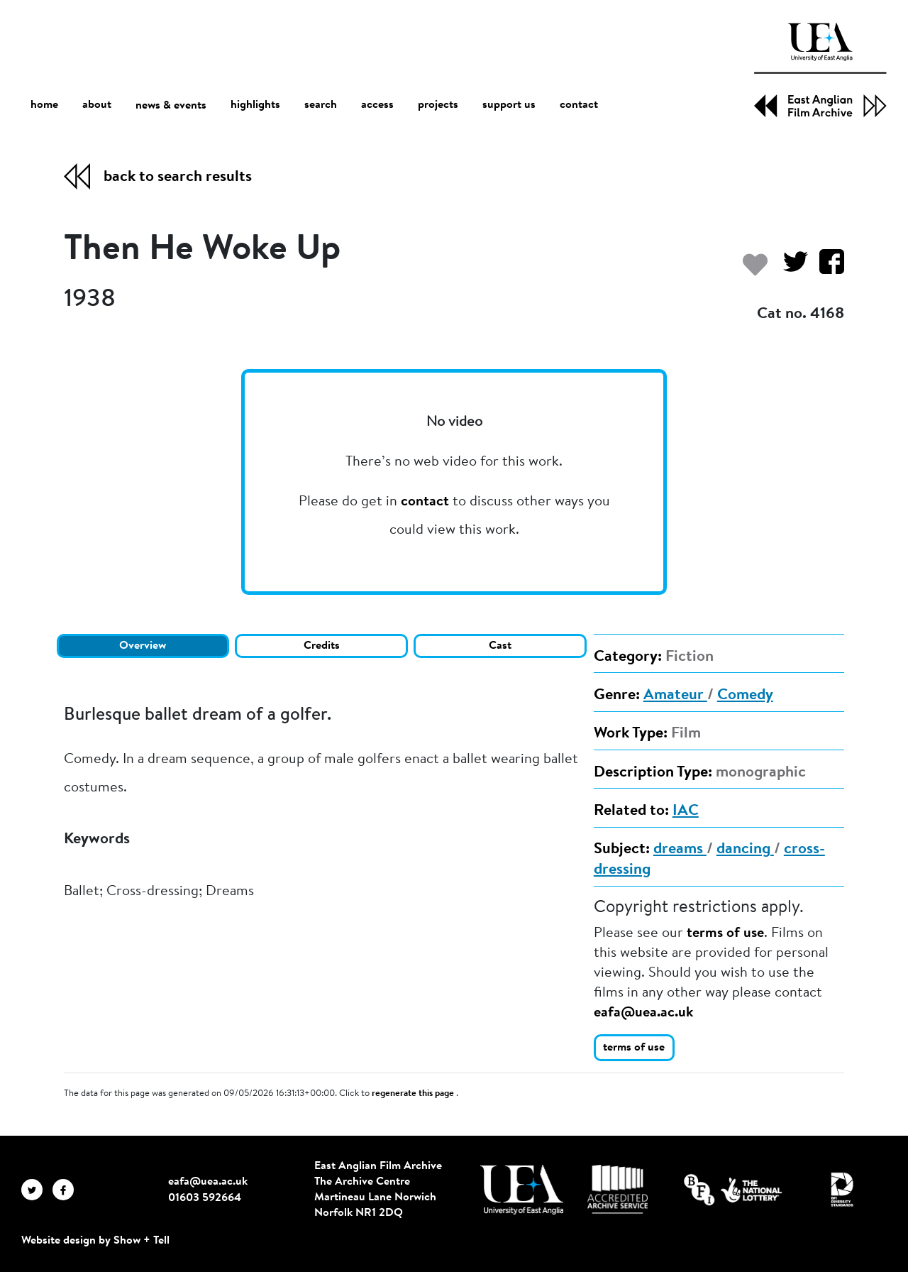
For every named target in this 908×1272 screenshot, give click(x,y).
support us (509, 105)
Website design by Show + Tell (95, 1240)
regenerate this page (414, 1094)
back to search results (178, 177)
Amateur (675, 695)
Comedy (745, 695)
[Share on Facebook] (826, 268)
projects (438, 105)
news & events (171, 105)
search (320, 105)
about (97, 105)
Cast (500, 646)
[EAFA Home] (820, 70)
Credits (322, 646)
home (44, 105)
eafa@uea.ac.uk (643, 1013)
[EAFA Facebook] (66, 1189)
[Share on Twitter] (790, 268)
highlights (255, 105)
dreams (680, 849)
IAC (685, 811)
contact (578, 105)
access (377, 105)
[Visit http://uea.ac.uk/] (521, 1190)
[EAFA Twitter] (36, 1189)
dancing (745, 849)
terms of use (725, 933)
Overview (142, 646)
